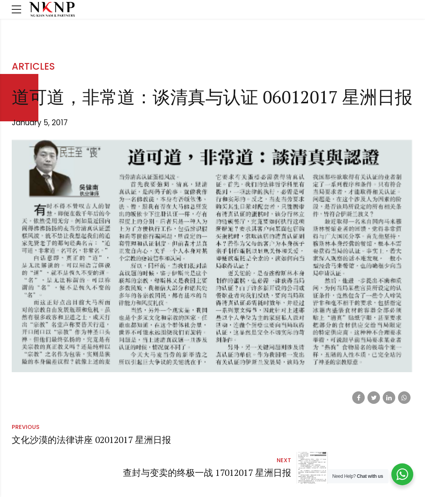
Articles (33, 66)
